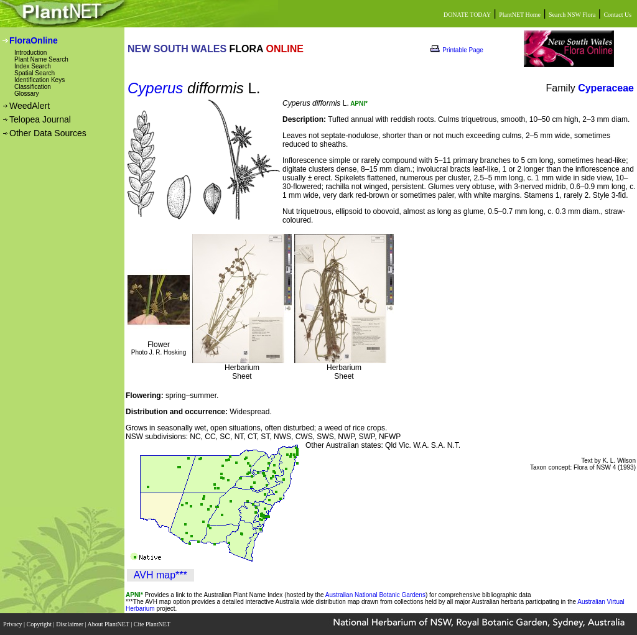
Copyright (40, 624)
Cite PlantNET (153, 624)
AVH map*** (160, 575)
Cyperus (155, 88)
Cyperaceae (606, 88)
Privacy (13, 624)
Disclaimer (70, 624)
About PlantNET (109, 624)
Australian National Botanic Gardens (375, 594)
